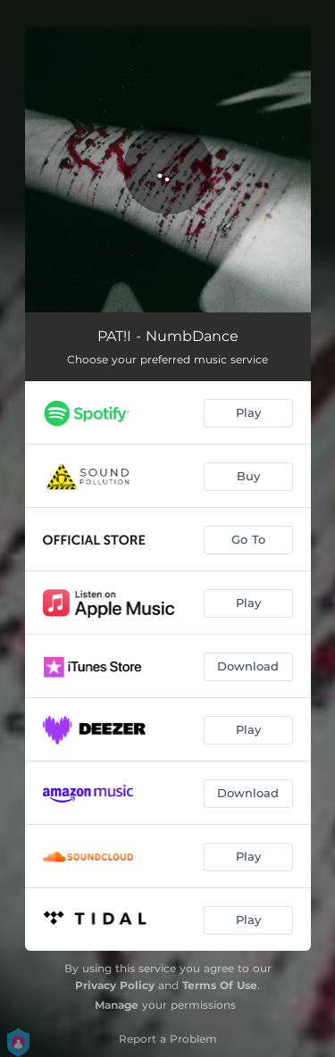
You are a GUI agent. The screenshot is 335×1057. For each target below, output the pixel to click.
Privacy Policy (115, 985)
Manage (116, 1004)
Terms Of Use (219, 985)
